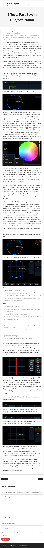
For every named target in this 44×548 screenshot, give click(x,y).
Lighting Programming (25, 37)
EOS (12, 33)
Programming (16, 33)
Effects (8, 33)
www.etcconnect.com (14, 65)
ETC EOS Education (20, 35)
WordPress (24, 545)
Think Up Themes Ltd (11, 545)
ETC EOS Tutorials (14, 37)
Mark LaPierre (7, 32)
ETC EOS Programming (31, 35)
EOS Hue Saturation (10, 35)
